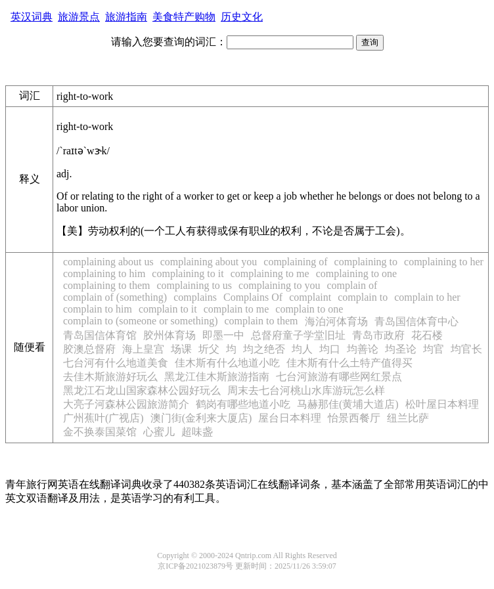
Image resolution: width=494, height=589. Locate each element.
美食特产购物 (183, 16)
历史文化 (242, 16)
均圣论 (400, 349)
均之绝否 (264, 349)
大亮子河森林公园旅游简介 (126, 404)
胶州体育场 (169, 335)
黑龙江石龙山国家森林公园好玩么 (142, 390)
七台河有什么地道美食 (115, 362)
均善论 (362, 349)
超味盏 (197, 431)
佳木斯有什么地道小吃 (227, 362)
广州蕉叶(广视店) (103, 418)
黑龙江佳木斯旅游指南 (216, 376)
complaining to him (104, 273)
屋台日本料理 (289, 418)
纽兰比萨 (408, 418)
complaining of (295, 261)
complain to (363, 297)
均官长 (466, 349)
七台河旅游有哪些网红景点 (339, 376)
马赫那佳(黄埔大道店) (348, 404)
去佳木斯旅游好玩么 (110, 376)
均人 (302, 349)
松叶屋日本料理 (442, 404)
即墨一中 (223, 335)
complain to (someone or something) (140, 320)
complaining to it (187, 273)
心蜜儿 (159, 431)
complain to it (168, 309)
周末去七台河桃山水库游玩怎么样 (306, 390)
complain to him (97, 309)
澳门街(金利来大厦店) (201, 418)
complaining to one (356, 273)
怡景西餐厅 (354, 418)
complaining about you (209, 261)
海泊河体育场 (336, 321)
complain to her (427, 297)
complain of (352, 285)
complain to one (309, 309)
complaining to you (279, 285)
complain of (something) (115, 297)
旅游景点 (79, 16)
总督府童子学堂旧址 (298, 335)
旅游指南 (126, 16)
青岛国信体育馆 (100, 335)
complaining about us (108, 261)
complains (195, 297)
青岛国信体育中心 (416, 321)
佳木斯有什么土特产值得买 (349, 362)
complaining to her (443, 261)
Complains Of (252, 297)
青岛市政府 (378, 335)
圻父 (208, 349)
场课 (181, 349)
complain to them (261, 320)
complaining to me (270, 273)
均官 (433, 349)
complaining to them (106, 285)
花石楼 (427, 335)
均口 (329, 349)
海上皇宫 (143, 349)
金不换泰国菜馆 (100, 431)
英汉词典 (32, 16)
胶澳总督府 (89, 349)
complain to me (236, 309)
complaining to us (194, 285)
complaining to (365, 261)
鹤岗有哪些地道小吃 (243, 404)
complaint (310, 297)
